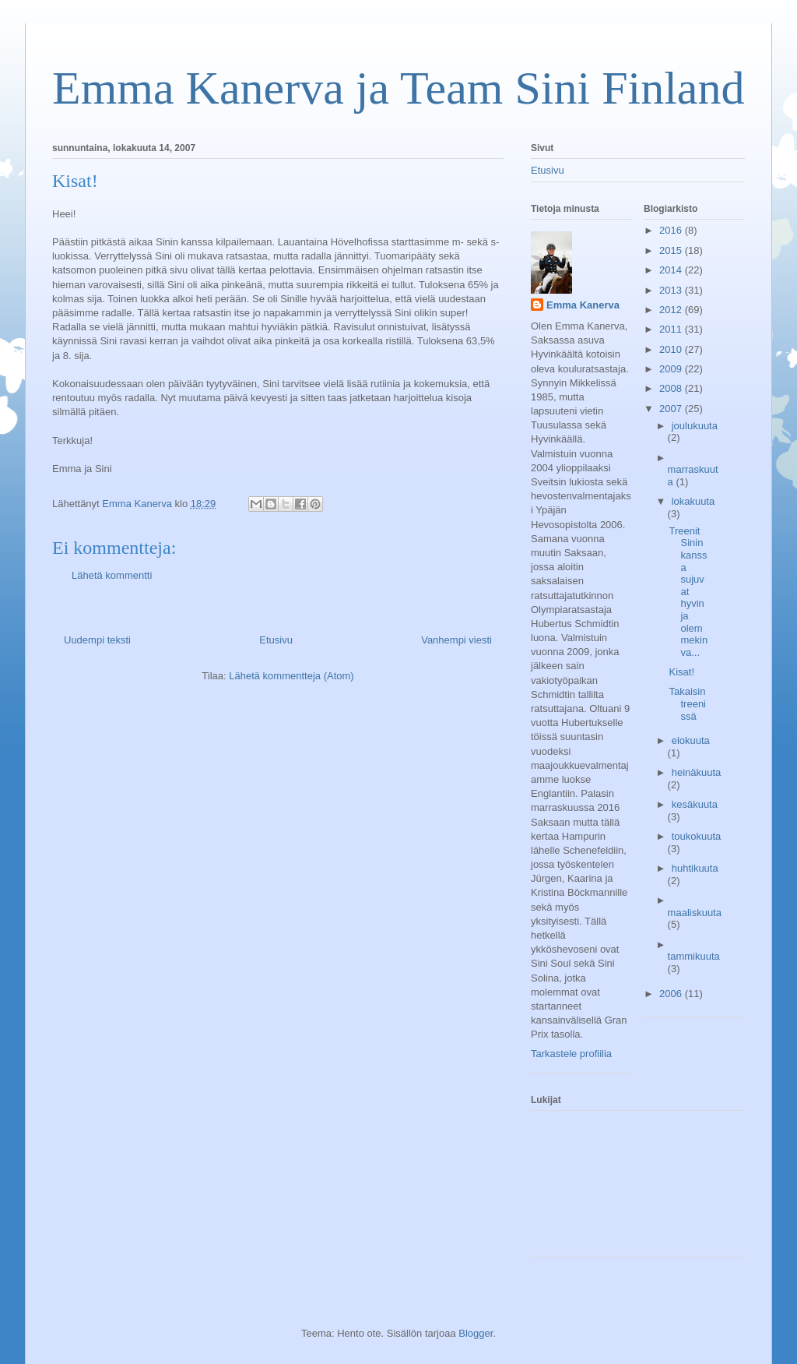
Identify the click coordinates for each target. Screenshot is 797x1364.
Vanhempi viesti (456, 640)
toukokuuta (697, 836)
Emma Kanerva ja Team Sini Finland (398, 88)
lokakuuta (693, 501)
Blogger (475, 1333)
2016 (672, 230)
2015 (672, 250)
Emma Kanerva (583, 305)
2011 (672, 329)
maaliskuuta (695, 912)
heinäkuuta (697, 772)
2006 (672, 993)
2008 (672, 388)
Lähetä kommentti (112, 575)
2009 (672, 369)
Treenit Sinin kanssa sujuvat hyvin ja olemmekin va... (688, 591)
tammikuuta (694, 956)
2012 (672, 309)
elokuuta (691, 740)
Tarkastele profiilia (571, 1053)
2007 (672, 408)
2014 (672, 270)
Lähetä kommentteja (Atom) (291, 676)
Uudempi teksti (97, 640)
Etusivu (276, 640)
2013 (672, 290)
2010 (672, 349)
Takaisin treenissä (687, 703)
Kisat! (681, 672)
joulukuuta (695, 426)
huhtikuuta (695, 868)
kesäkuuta (695, 804)
